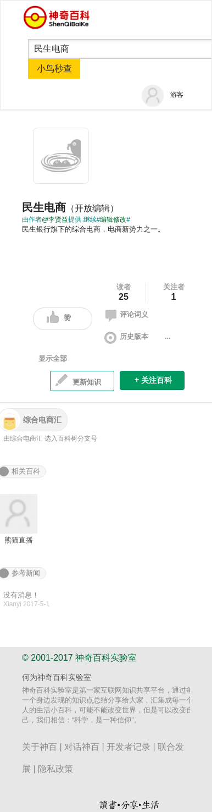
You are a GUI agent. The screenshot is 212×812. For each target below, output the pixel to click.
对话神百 (81, 746)
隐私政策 (55, 768)
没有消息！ (21, 595)
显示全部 (52, 358)
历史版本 (125, 338)
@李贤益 (55, 219)
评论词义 (125, 316)
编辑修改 (113, 219)
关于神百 (39, 746)
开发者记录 (128, 746)
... (168, 336)
